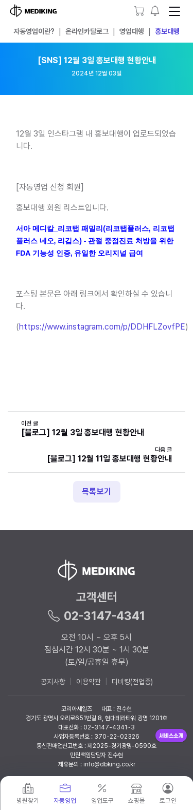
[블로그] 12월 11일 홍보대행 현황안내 (109, 459)
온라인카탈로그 (87, 31)
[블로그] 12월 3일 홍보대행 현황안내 (82, 432)
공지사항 (53, 682)
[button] (155, 10)
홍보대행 (167, 31)
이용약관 (88, 682)
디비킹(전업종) (132, 682)
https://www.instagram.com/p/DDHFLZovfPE (102, 327)
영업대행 (131, 31)
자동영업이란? (34, 31)
